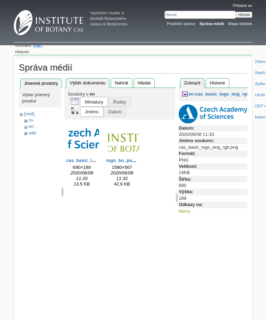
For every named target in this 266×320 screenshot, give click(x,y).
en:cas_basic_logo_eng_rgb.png (223, 94)
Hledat (244, 15)
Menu (184, 211)
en (31, 126)
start (37, 45)
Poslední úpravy (181, 24)
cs (31, 120)
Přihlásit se (242, 5)
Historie (217, 82)
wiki (32, 133)
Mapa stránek (240, 24)
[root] (29, 113)
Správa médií (212, 24)
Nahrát (121, 82)
